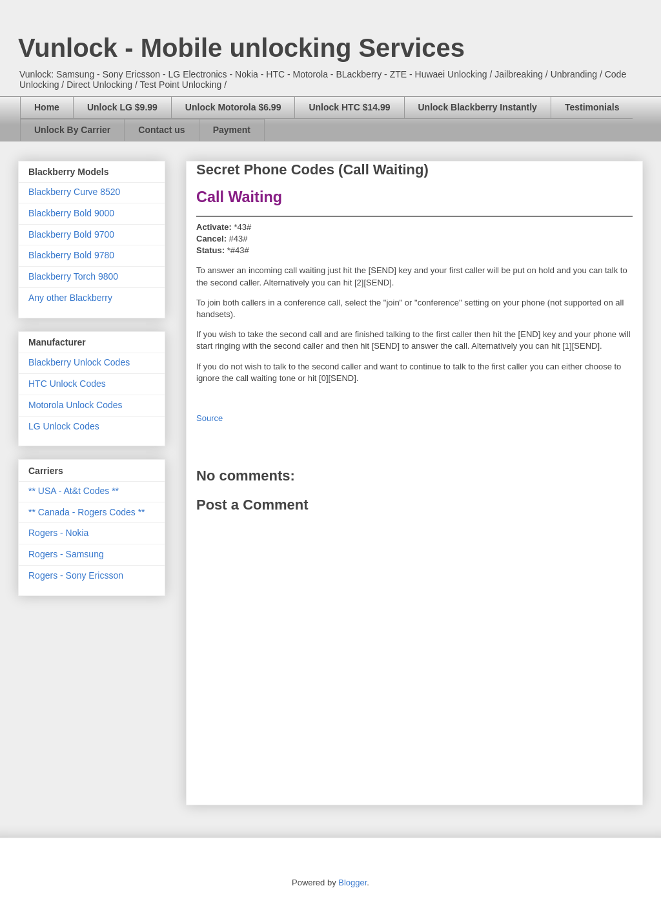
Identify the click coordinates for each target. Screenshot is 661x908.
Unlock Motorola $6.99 (233, 107)
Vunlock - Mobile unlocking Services (241, 48)
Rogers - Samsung (66, 554)
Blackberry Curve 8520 (74, 192)
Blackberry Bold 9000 (71, 213)
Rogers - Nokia (58, 533)
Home (46, 107)
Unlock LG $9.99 (122, 107)
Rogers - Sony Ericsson (75, 575)
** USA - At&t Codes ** (73, 491)
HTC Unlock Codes (67, 383)
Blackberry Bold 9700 (71, 234)
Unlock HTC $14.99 (349, 107)
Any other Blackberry (70, 298)
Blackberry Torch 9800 (73, 276)
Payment (231, 130)
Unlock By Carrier (72, 130)
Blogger (352, 882)
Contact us (161, 130)
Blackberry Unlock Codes (79, 362)
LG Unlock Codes (63, 426)
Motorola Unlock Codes (75, 405)
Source (209, 418)
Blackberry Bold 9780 (71, 255)
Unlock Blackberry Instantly (477, 107)
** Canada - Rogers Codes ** (86, 512)
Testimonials (592, 107)
